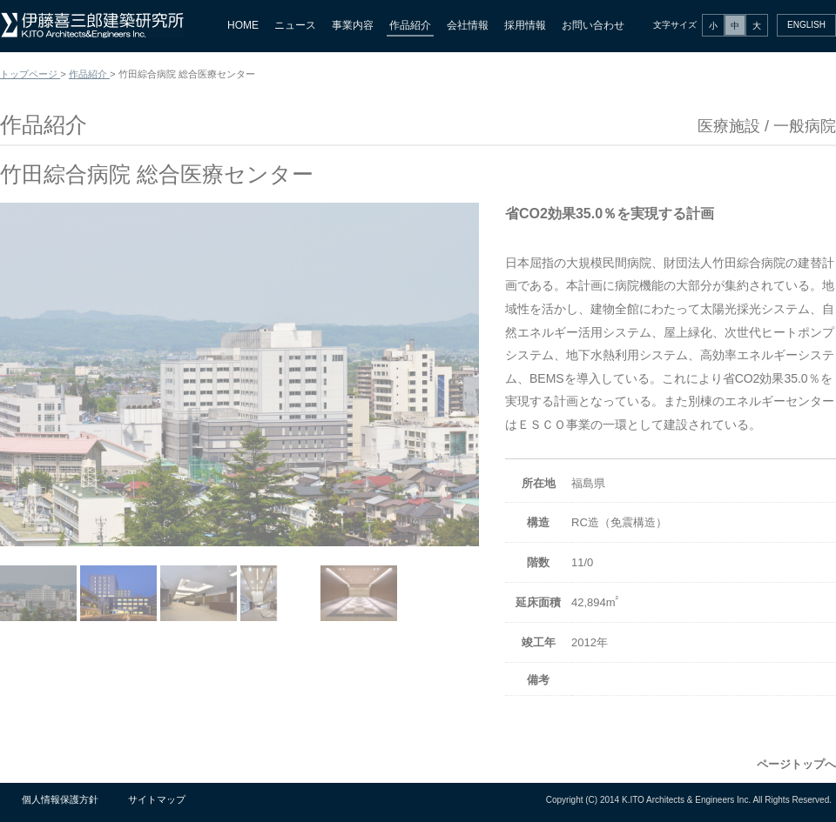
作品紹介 (410, 25)
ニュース (295, 25)
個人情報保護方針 (60, 799)
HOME (243, 25)
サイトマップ (156, 799)
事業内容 (353, 25)
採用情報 (525, 25)
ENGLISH (806, 25)
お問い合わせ (593, 25)
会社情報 (468, 25)
